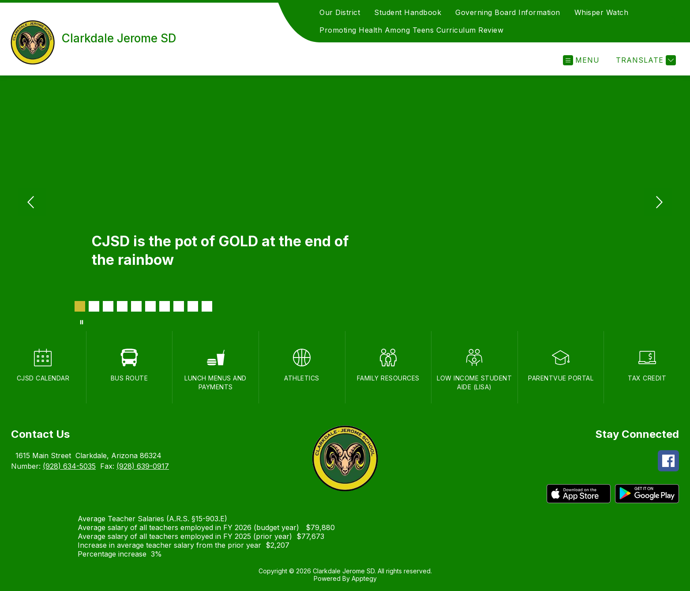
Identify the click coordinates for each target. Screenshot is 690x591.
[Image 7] (164, 306)
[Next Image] (658, 203)
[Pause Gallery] (82, 322)
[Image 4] (122, 306)
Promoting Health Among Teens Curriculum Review (411, 30)
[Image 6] (150, 306)
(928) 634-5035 (69, 466)
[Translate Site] (645, 60)
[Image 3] (108, 306)
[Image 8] (178, 306)
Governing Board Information (507, 12)
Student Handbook (407, 12)
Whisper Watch (601, 12)
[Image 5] (136, 306)
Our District (339, 12)
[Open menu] (581, 60)
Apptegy (364, 578)
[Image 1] (80, 306)
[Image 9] (193, 306)
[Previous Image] (32, 203)
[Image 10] (207, 306)
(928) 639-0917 (142, 466)
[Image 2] (94, 306)
